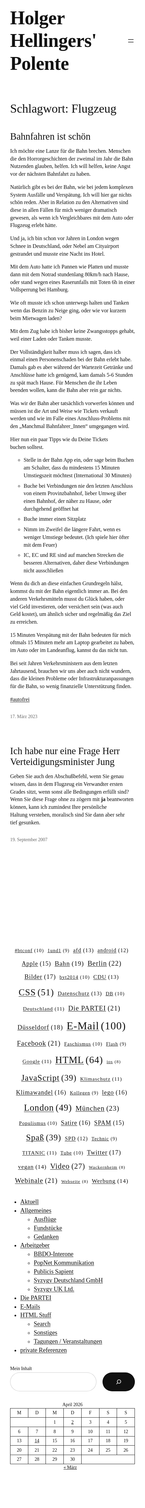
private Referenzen (43, 1350)
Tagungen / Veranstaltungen (68, 1341)
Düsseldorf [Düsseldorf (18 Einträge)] (40, 1027)
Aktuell (29, 1201)
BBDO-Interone (54, 1254)
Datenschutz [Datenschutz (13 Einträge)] (80, 993)
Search (42, 1323)
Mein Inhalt (21, 1368)
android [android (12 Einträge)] (112, 950)
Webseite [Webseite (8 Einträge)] (74, 1181)
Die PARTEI (35, 1297)
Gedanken (46, 1236)
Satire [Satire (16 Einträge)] (75, 1123)
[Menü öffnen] (131, 41)
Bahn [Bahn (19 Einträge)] (69, 963)
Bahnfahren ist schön (50, 136)
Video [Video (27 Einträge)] (67, 1166)
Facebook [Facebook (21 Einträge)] (38, 1043)
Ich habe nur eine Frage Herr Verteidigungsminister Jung (65, 756)
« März (70, 1467)
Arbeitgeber (35, 1245)
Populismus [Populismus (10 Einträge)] (38, 1123)
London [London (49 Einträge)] (48, 1108)
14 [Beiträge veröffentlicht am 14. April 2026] (37, 1440)
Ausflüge (45, 1219)
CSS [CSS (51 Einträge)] (36, 992)
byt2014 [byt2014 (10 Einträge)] (74, 977)
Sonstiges (45, 1332)
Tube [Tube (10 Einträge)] (71, 1153)
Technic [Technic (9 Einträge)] (104, 1138)
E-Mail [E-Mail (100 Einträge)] (96, 1025)
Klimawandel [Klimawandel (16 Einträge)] (41, 1092)
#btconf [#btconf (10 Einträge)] (29, 951)
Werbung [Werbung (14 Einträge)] (110, 1181)
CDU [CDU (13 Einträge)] (106, 977)
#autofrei (20, 699)
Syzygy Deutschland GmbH (68, 1280)
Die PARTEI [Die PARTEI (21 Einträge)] (94, 1008)
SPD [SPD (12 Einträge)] (76, 1138)
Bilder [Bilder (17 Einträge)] (40, 976)
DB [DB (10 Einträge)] (115, 994)
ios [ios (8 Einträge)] (114, 1061)
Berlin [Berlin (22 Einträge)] (105, 963)
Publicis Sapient (54, 1271)
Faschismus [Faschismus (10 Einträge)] (83, 1044)
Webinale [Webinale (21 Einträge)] (36, 1181)
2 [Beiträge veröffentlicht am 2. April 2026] (72, 1422)
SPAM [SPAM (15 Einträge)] (109, 1123)
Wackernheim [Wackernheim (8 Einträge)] (107, 1167)
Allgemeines (35, 1210)
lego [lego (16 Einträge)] (114, 1092)
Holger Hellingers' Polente (53, 40)
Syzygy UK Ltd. (54, 1289)
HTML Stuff (35, 1315)
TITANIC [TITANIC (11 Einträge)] (39, 1152)
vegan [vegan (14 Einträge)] (32, 1167)
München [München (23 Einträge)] (97, 1109)
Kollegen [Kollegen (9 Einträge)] (84, 1093)
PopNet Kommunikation (64, 1262)
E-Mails (30, 1306)
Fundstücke (48, 1228)
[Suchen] (119, 1381)
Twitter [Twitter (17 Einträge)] (104, 1152)
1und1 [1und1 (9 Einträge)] (58, 950)
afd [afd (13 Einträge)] (83, 950)
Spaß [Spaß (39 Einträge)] (43, 1137)
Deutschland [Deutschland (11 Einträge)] (44, 1008)
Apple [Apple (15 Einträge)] (36, 964)
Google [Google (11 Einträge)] (37, 1061)
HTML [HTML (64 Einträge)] (79, 1060)
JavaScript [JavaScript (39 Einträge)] (49, 1078)
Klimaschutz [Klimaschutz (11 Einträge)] (101, 1079)
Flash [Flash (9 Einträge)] (116, 1044)
